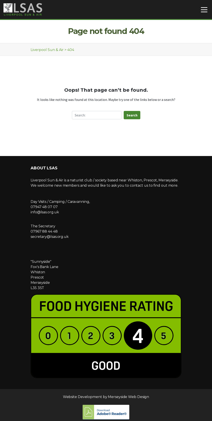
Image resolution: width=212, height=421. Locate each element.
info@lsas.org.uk (45, 212)
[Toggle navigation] (204, 9)
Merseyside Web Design (128, 397)
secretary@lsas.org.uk (50, 237)
